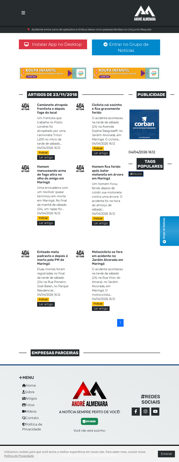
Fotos (28, 405)
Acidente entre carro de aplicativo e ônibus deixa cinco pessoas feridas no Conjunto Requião (91, 29)
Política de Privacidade (19, 456)
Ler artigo (46, 157)
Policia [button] (136, 174)
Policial (43, 152)
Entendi (166, 454)
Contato (30, 418)
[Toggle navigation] (23, 13)
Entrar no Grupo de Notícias (126, 47)
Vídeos (29, 411)
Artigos (29, 398)
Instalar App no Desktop (53, 44)
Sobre (28, 392)
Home (29, 385)
